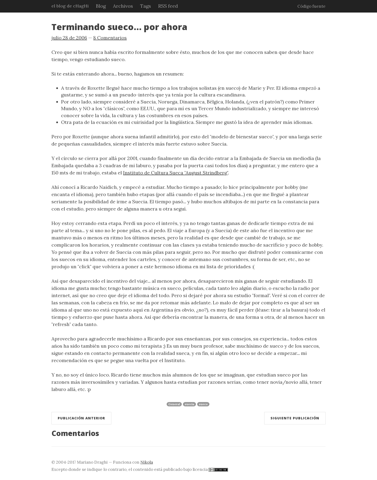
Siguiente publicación (294, 418)
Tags (145, 6)
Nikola (146, 462)
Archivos (123, 6)
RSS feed (168, 6)
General (174, 404)
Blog (101, 6)
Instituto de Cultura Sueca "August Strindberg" (175, 173)
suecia (189, 404)
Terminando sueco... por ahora (119, 27)
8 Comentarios (110, 38)
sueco (203, 404)
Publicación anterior (81, 418)
